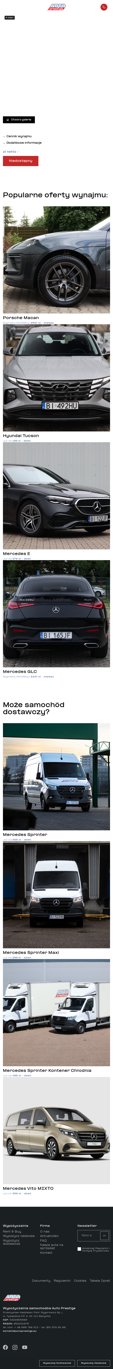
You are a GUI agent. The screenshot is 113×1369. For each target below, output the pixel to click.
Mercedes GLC (20, 672)
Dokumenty (41, 1280)
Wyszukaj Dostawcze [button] (57, 1363)
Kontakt (46, 1252)
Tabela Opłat (100, 1280)
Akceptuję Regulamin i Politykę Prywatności (96, 1249)
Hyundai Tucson (21, 436)
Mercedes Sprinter (25, 835)
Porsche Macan (21, 318)
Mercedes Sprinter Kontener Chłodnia (47, 1071)
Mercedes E (16, 554)
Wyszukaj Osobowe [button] (93, 1363)
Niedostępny (20, 161)
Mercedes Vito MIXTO (28, 1189)
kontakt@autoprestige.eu (20, 1331)
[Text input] (86, 1235)
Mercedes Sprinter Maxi (31, 953)
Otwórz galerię (19, 120)
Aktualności (49, 1236)
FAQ (43, 1240)
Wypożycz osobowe (19, 1236)
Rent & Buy (12, 1231)
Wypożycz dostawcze (11, 1242)
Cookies (80, 1280)
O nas (44, 1231)
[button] (14, 7)
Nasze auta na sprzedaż (51, 1247)
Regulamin (62, 1280)
